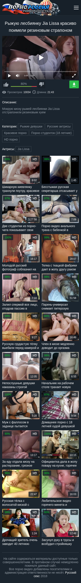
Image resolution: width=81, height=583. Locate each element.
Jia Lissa (23, 149)
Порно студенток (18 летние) (51, 133)
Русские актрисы (59, 126)
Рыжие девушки (31, 126)
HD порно (11, 139)
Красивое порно (15, 133)
